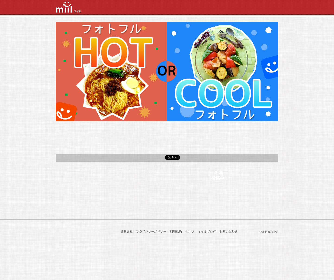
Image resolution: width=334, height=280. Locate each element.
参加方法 (92, 137)
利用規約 (176, 231)
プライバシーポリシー (151, 231)
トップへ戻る (167, 210)
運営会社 (127, 231)
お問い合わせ (228, 231)
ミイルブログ (207, 231)
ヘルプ (189, 231)
